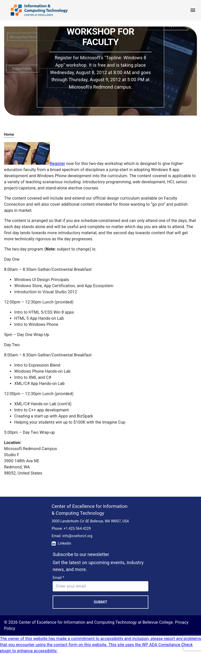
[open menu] (193, 10)
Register (57, 163)
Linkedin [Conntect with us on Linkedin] (61, 543)
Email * (58, 578)
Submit (100, 602)
